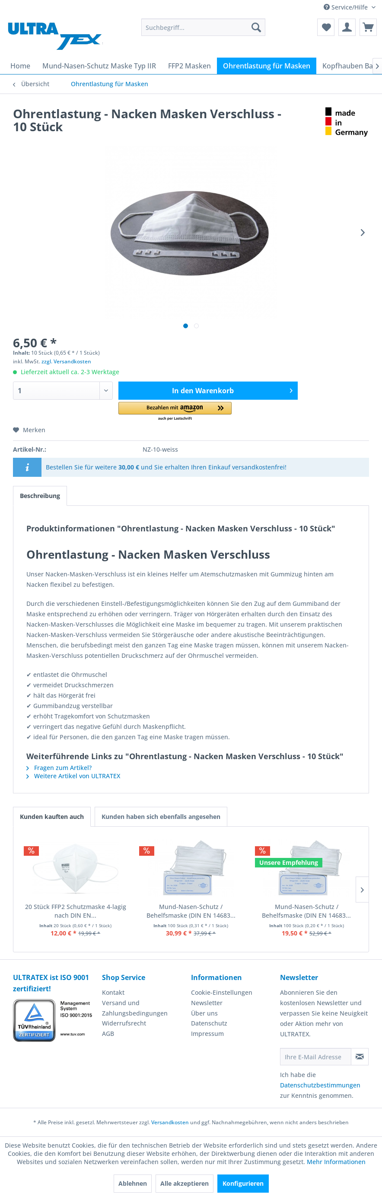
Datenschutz (209, 1023)
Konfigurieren (243, 1183)
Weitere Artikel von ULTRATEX (73, 776)
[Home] (20, 66)
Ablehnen (132, 1183)
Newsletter (207, 1003)
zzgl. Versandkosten (66, 361)
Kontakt (113, 992)
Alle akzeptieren (184, 1183)
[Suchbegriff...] (203, 27)
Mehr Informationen (336, 1162)
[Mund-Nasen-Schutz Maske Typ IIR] (99, 66)
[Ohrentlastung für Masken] (266, 66)
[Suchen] (256, 27)
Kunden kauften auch (52, 816)
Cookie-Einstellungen (221, 992)
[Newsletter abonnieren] (360, 1056)
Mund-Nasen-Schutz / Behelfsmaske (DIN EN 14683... (191, 911)
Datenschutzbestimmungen (320, 1085)
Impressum (207, 1033)
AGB (108, 1033)
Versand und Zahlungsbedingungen (135, 1008)
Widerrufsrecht (124, 1023)
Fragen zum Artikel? (59, 767)
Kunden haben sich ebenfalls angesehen (161, 816)
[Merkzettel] (325, 27)
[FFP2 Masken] (189, 66)
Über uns (204, 1013)
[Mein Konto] (347, 27)
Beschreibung (40, 496)
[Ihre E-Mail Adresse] (315, 1056)
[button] (175, 411)
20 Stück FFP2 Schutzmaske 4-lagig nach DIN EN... (75, 911)
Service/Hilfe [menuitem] (346, 7)
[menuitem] (203, 27)
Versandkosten (170, 1122)
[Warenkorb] (368, 27)
